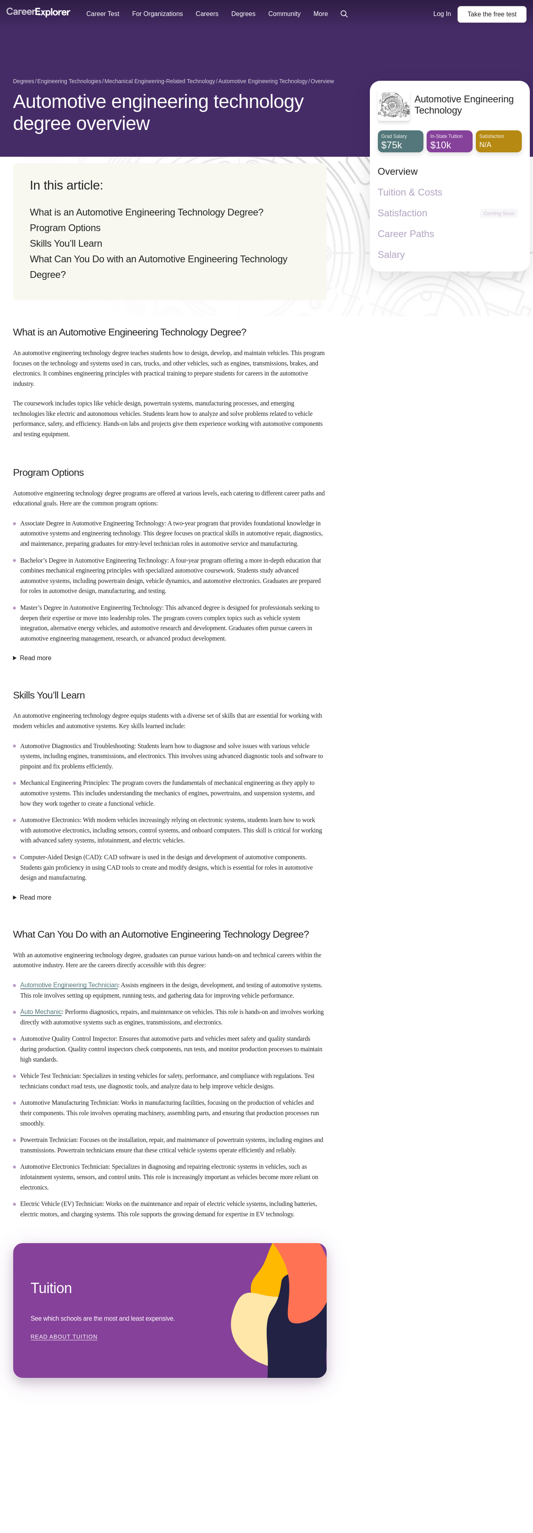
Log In (442, 13)
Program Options (65, 227)
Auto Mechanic (41, 1011)
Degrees (243, 13)
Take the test (492, 14)
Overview (398, 171)
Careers (207, 13)
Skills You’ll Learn (66, 243)
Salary (391, 254)
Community (284, 13)
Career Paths (406, 233)
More (320, 13)
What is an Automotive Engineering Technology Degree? (147, 212)
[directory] (170, 231)
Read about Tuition (64, 1336)
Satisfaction (402, 213)
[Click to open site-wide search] (344, 14)
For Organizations (157, 13)
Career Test (102, 13)
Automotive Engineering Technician (69, 985)
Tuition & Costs (410, 192)
